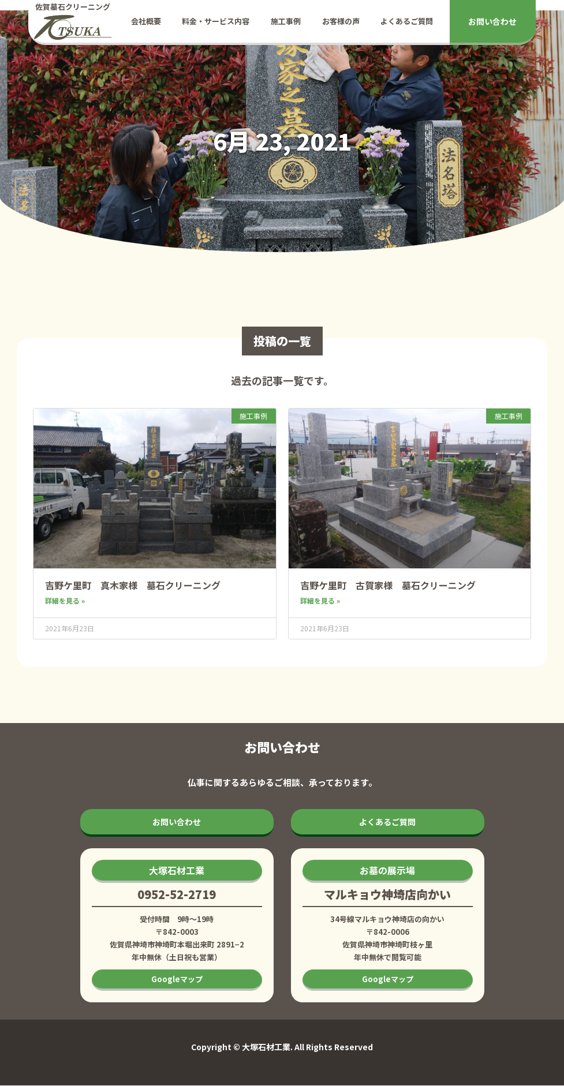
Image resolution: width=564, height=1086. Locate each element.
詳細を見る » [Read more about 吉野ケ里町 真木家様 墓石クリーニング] (65, 600)
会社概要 (146, 21)
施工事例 (286, 21)
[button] (177, 871)
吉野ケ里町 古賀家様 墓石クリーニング (388, 585)
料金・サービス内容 (215, 21)
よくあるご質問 (406, 21)
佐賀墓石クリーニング (72, 6)
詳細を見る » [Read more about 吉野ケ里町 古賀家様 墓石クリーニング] (320, 600)
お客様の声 (341, 21)
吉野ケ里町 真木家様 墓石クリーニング (133, 585)
